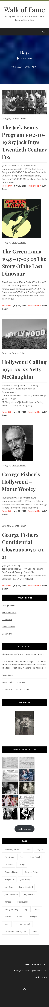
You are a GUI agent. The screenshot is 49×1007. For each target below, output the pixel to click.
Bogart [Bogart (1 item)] (40, 849)
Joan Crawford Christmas (13, 682)
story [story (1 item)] (7, 924)
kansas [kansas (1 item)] (8, 901)
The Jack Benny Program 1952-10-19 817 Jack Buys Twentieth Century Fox (24, 142)
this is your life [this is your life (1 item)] (23, 924)
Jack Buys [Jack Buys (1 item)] (9, 887)
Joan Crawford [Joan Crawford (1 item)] (11, 894)
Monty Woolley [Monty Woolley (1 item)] (11, 909)
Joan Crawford (8, 626)
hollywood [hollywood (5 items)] (10, 879)
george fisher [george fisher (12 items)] (31, 872)
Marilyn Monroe (9, 612)
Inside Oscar (8, 675)
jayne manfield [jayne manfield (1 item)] (26, 887)
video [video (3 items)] (34, 931)
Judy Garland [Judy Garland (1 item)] (29, 894)
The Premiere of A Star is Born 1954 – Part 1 (23, 654)
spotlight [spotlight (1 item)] (33, 916)
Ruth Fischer (41, 977)
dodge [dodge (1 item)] (22, 864)
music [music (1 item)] (37, 909)
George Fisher (19, 118)
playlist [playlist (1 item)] (8, 916)
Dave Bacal (7, 619)
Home (26, 964)
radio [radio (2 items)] (19, 916)
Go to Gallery (24, 828)
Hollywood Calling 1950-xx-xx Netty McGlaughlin (24, 369)
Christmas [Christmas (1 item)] (9, 857)
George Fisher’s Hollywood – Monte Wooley (21, 481)
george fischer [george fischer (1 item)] (12, 872)
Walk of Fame (24, 9)
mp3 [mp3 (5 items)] (26, 909)
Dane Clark (7, 633)
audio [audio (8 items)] (28, 849)
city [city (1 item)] (21, 857)
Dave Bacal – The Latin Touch (15, 689)
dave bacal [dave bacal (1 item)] (35, 857)
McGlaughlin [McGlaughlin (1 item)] (22, 901)
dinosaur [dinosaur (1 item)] (9, 864)
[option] (24, 723)
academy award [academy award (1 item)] (12, 849)
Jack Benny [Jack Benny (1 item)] (25, 879)
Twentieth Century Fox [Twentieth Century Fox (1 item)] (15, 931)
